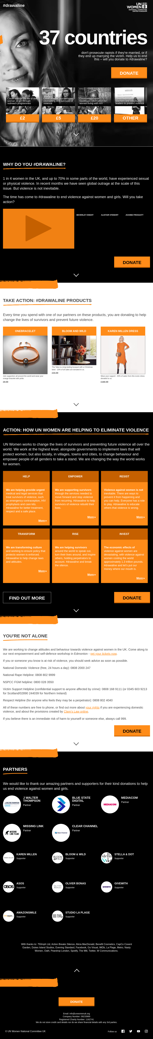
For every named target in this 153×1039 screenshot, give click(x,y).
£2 (22, 117)
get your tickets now (103, 653)
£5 (58, 117)
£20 (94, 117)
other (130, 117)
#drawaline (14, 5)
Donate (129, 73)
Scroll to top (76, 969)
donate (76, 1001)
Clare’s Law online (76, 711)
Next (76, 136)
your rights (93, 707)
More (41, 520)
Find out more (27, 598)
